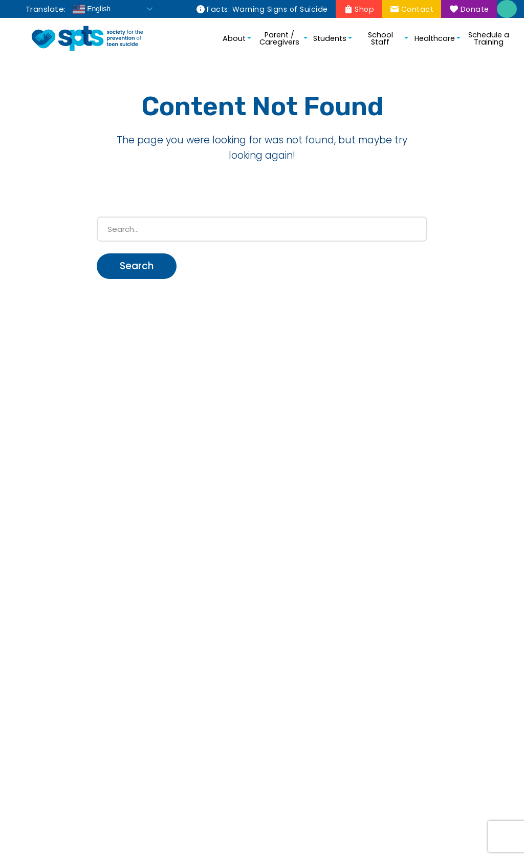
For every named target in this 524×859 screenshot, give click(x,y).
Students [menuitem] (329, 38)
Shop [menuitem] (364, 9)
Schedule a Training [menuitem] (488, 38)
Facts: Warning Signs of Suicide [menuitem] (267, 9)
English (92, 9)
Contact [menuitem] (417, 9)
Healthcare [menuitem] (434, 38)
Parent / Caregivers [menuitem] (279, 38)
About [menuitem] (234, 38)
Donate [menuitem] (475, 9)
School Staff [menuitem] (380, 38)
